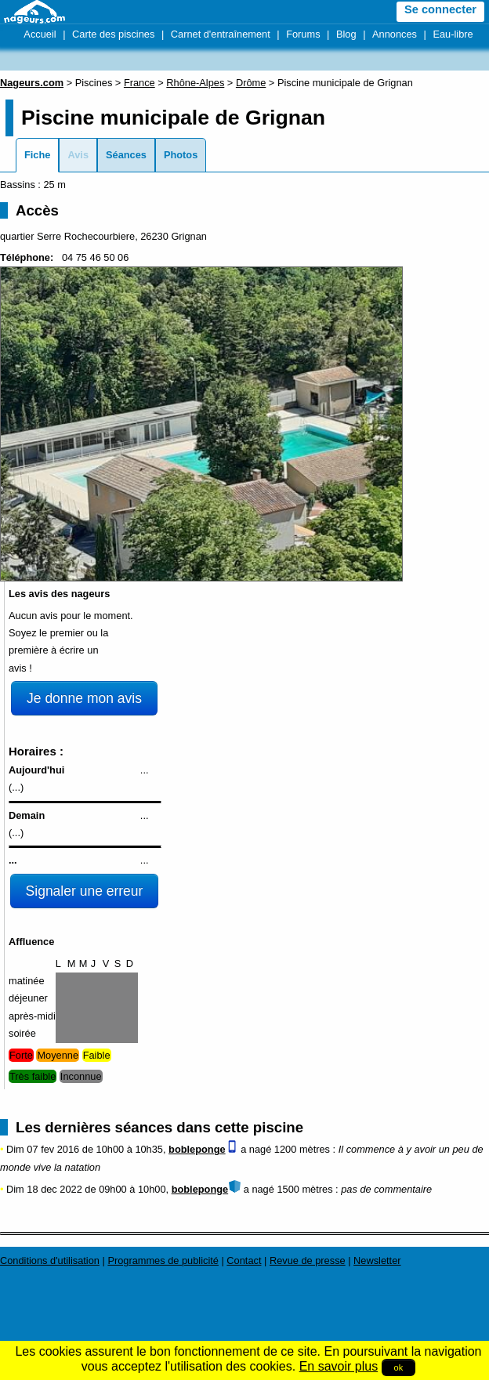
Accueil (40, 34)
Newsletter (376, 1260)
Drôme (251, 83)
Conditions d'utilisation (50, 1260)
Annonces (394, 34)
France (139, 83)
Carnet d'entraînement (220, 34)
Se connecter (440, 9)
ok (399, 1367)
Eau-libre (453, 34)
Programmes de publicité (163, 1260)
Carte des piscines (113, 34)
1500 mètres (304, 1189)
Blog (346, 34)
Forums (303, 34)
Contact (243, 1260)
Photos (180, 155)
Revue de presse (308, 1260)
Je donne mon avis (84, 698)
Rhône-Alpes (195, 83)
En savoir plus (339, 1366)
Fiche (37, 155)
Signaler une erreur (84, 891)
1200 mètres (302, 1149)
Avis (78, 155)
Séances (126, 155)
